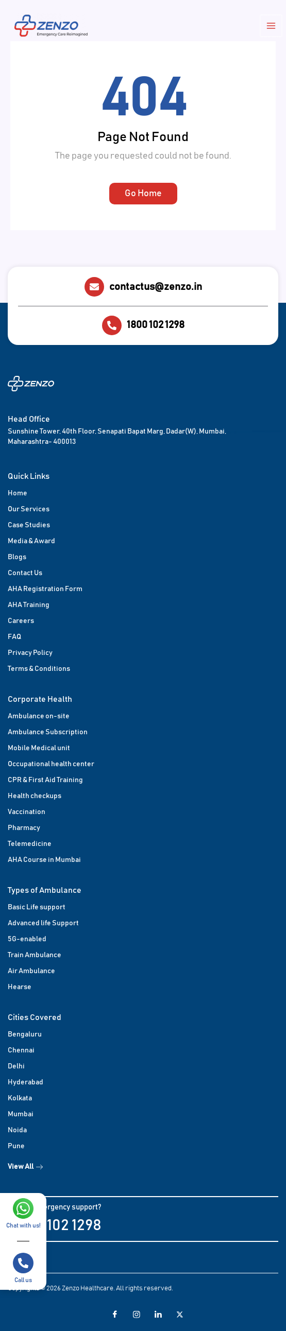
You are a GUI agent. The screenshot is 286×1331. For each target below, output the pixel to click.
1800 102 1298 (155, 325)
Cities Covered (34, 1017)
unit (63, 748)
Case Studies (29, 525)
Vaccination (26, 812)
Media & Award (31, 541)
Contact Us (25, 573)
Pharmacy (24, 828)
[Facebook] (111, 1314)
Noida (17, 1130)
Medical (44, 748)
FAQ (14, 637)
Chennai (21, 1050)
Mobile (19, 748)
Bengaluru (25, 1034)
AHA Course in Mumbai (44, 859)
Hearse (19, 987)
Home (17, 493)
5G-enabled (27, 939)
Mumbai (20, 1114)
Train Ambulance (34, 955)
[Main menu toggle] (271, 26)
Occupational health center (51, 764)
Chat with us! (23, 1225)
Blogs (17, 557)
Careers (21, 621)
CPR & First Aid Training (45, 780)
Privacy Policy (30, 652)
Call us (23, 1280)
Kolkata (20, 1098)
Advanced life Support (43, 923)
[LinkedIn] (154, 1314)
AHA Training (28, 605)
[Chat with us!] (23, 1208)
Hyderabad (25, 1082)
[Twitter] (175, 1314)
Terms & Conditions (39, 668)
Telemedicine (30, 844)
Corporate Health (40, 699)
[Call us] (23, 1263)
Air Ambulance (31, 971)
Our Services (28, 509)
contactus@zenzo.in (155, 287)
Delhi (16, 1066)
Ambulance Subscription (48, 732)
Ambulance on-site (39, 716)
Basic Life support (36, 907)
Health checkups (34, 796)
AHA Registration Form (45, 589)
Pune (16, 1146)
